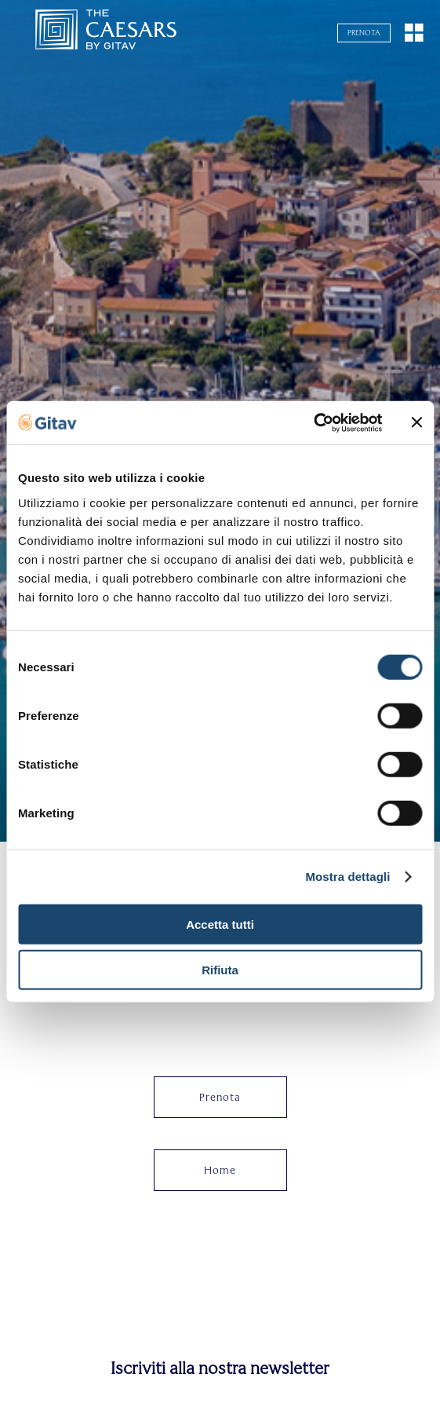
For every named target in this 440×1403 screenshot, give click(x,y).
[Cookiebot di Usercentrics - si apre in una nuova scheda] (313, 422)
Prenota (363, 32)
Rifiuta (220, 970)
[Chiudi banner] (416, 422)
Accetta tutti (220, 923)
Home (219, 1170)
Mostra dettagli (347, 876)
